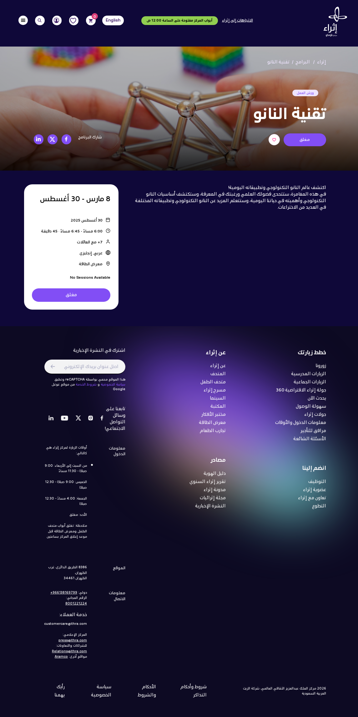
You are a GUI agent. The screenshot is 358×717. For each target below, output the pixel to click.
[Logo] (333, 23)
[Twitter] (78, 421)
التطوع (319, 509)
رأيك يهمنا (59, 694)
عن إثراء (218, 369)
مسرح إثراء (215, 393)
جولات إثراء (315, 417)
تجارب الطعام (213, 434)
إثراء (321, 62)
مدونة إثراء (215, 493)
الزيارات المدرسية (308, 377)
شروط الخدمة (86, 387)
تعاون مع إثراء (312, 501)
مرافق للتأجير (313, 434)
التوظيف (317, 485)
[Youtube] (64, 421)
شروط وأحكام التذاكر (193, 694)
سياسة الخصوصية (113, 387)
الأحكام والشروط (147, 694)
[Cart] (91, 20)
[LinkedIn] (51, 421)
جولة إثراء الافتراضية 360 (301, 393)
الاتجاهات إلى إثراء (237, 20)
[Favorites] (74, 20)
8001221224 (76, 606)
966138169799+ (63, 595)
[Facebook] (102, 421)
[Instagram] (90, 421)
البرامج (303, 62)
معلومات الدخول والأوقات (300, 425)
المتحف (218, 377)
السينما (218, 401)
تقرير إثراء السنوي (207, 485)
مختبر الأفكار (213, 417)
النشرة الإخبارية (210, 509)
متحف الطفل (213, 385)
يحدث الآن (317, 401)
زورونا (320, 369)
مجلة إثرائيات (213, 501)
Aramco (61, 659)
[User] (57, 20)
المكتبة (218, 409)
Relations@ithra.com (69, 654)
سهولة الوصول (311, 409)
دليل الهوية (215, 476)
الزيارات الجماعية (310, 385)
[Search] (40, 20)
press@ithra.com (72, 643)
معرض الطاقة (212, 425)
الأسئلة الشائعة (309, 442)
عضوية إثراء (314, 493)
